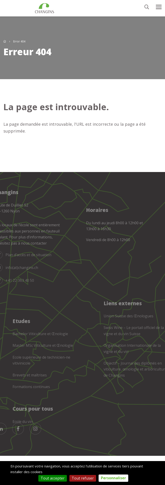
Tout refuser (83, 478)
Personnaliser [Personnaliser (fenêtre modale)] (113, 477)
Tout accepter (53, 478)
